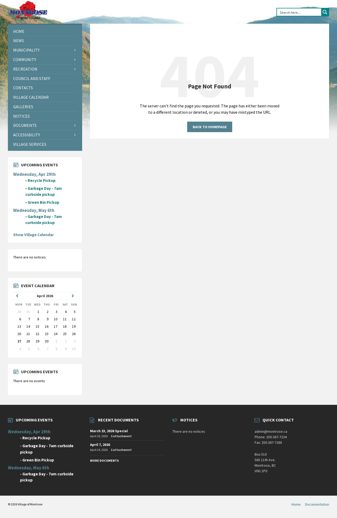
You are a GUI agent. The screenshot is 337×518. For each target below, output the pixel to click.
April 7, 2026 (100, 444)
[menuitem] (45, 31)
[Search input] (299, 12)
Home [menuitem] (296, 504)
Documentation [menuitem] (317, 504)
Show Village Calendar (33, 234)
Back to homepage (210, 126)
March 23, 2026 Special (109, 431)
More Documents (104, 460)
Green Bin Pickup (43, 202)
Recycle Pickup (42, 180)
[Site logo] (28, 20)
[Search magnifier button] (325, 12)
